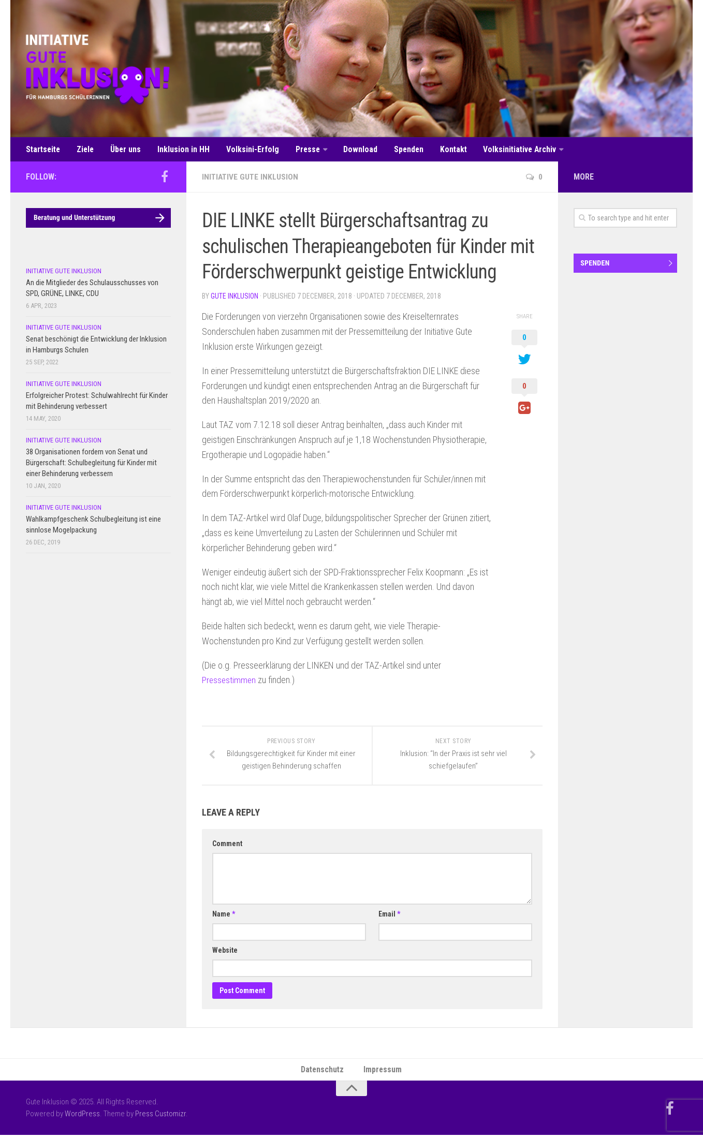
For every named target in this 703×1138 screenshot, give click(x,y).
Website (225, 952)
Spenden (400, 150)
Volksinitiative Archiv (509, 150)
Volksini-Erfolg (248, 150)
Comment (227, 845)
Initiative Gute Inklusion (251, 178)
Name (223, 916)
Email (389, 916)
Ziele (86, 150)
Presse (301, 150)
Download (353, 150)
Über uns (124, 150)
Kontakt (444, 150)
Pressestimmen (229, 681)
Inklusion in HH (181, 150)
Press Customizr (160, 1116)
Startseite (43, 150)
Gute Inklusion (234, 297)
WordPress (82, 1116)
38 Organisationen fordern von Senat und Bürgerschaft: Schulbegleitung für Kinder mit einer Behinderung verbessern (91, 464)
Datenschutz (323, 1072)
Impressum (383, 1072)
